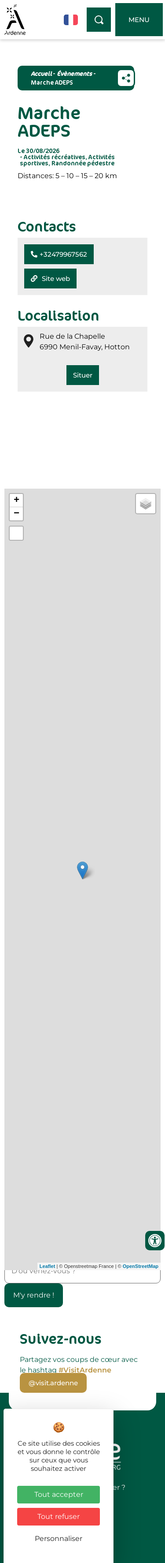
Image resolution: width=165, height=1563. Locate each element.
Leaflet (47, 1266)
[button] (59, 254)
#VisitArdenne (85, 1370)
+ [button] (16, 500)
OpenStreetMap (140, 1266)
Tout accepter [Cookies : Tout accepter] (58, 1494)
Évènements (74, 73)
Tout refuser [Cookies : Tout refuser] (58, 1516)
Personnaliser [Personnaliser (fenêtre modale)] (58, 1538)
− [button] (16, 513)
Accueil (41, 73)
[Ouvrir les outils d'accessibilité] (155, 1240)
